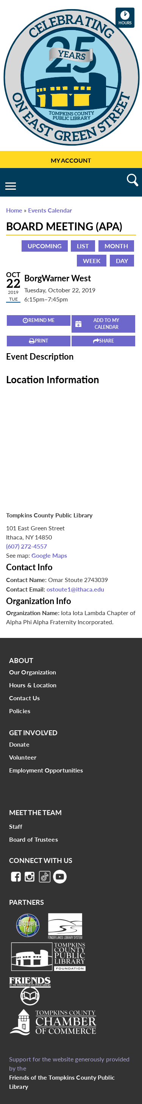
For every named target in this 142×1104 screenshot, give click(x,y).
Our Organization (32, 672)
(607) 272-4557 (26, 546)
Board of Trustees (33, 839)
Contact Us (24, 697)
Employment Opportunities (46, 770)
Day (122, 260)
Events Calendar (50, 210)
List (83, 245)
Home (14, 210)
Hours (126, 17)
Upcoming (45, 245)
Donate (19, 744)
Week (91, 260)
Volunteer (22, 757)
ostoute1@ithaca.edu (75, 589)
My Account (71, 160)
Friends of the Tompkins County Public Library (62, 1082)
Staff (16, 826)
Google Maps (49, 555)
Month (116, 245)
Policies (19, 710)
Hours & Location (33, 684)
